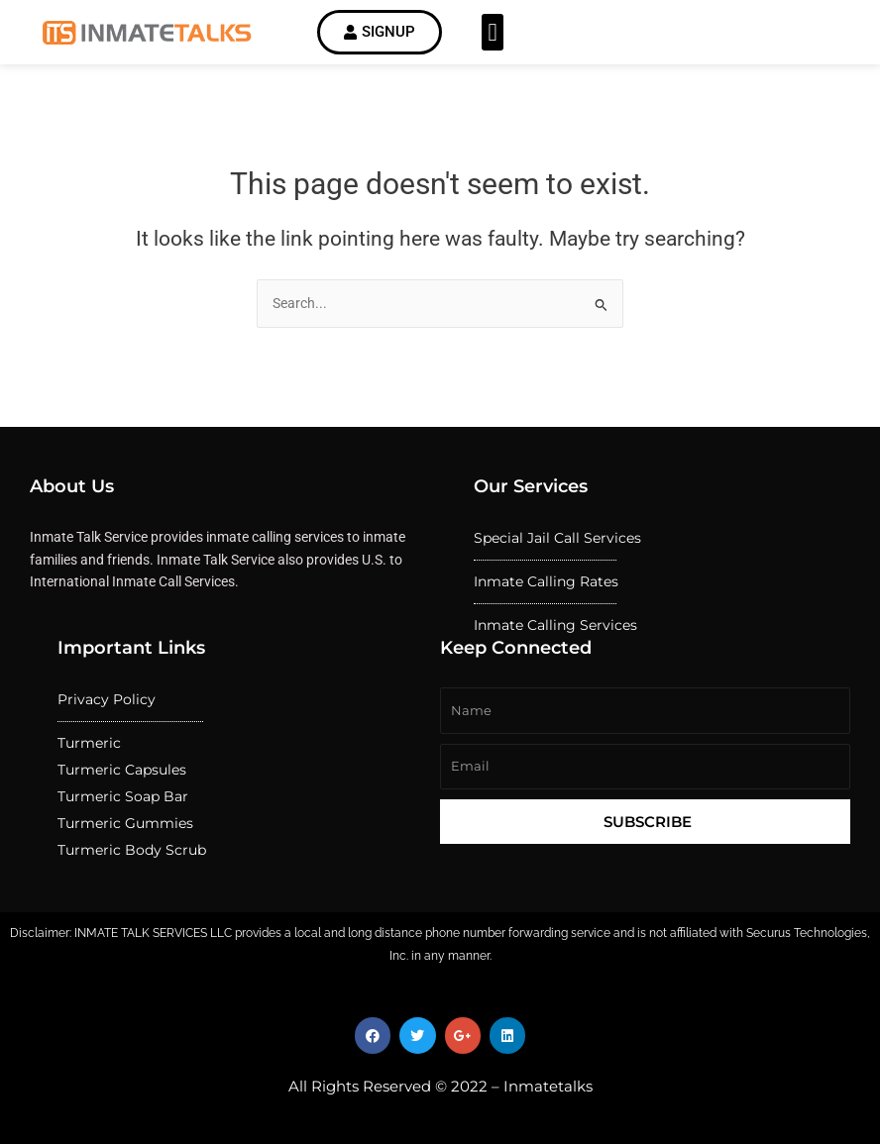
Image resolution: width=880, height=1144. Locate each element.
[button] (492, 33)
